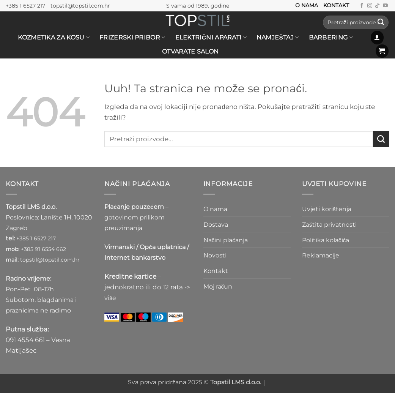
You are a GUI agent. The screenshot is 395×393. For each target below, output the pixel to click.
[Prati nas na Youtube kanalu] (385, 6)
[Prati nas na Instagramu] (369, 6)
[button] (377, 37)
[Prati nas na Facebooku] (361, 6)
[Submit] (381, 22)
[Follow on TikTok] (377, 6)
